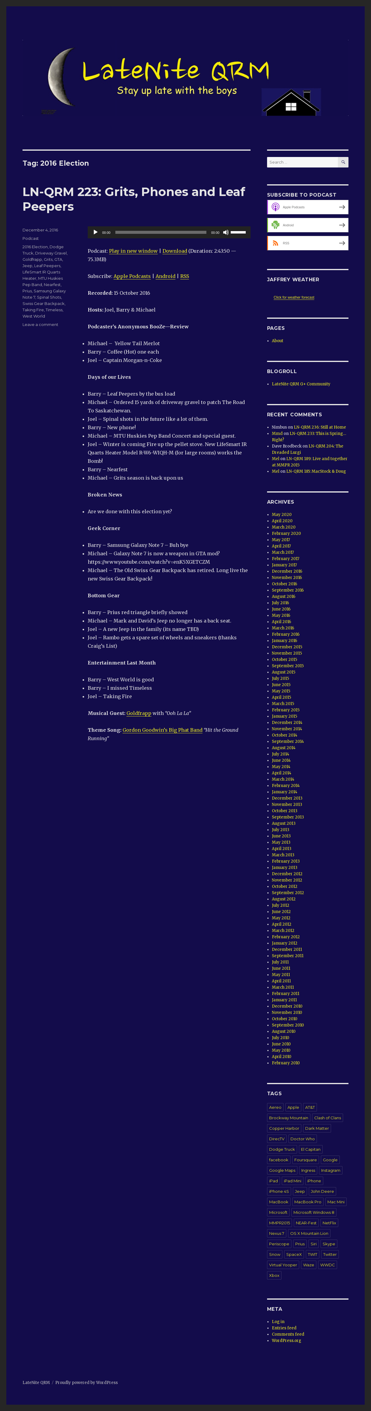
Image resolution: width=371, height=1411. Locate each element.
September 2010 (288, 1025)
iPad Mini (292, 1180)
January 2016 (284, 640)
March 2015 (283, 703)
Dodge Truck (282, 1149)
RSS (184, 276)
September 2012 (288, 892)
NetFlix (329, 1222)
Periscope (279, 1243)
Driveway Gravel (51, 253)
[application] (169, 232)
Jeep (27, 265)
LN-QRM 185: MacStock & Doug (316, 471)
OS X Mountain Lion (309, 1233)
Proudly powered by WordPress (86, 1382)
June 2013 (281, 836)
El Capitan (311, 1149)
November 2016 (287, 577)
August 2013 (284, 823)
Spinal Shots (49, 297)
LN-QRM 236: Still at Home (320, 427)
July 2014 (280, 754)
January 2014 (284, 791)
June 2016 (281, 609)
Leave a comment (40, 324)
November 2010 (287, 1012)
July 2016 (280, 602)
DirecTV (276, 1138)
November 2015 (287, 653)
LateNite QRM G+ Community (301, 384)
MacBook (278, 1201)
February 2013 (286, 861)
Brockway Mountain (288, 1117)
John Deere (322, 1191)
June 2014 (281, 760)
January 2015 (284, 716)
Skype (329, 1243)
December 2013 (287, 798)
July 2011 (280, 962)
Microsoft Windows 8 (313, 1212)
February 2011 (285, 993)
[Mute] (226, 232)
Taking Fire (33, 309)
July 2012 (280, 905)
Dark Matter (317, 1128)
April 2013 (281, 848)
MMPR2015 (279, 1222)
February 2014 (286, 785)
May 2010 (281, 1050)
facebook (278, 1159)
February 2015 (286, 710)
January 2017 (284, 565)
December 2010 (287, 1006)
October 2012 (284, 886)
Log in (278, 1321)
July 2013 (280, 829)
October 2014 (284, 735)
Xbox (274, 1275)
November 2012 (287, 880)
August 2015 (283, 672)
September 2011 (287, 955)
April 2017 (281, 546)
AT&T (310, 1107)
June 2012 (281, 911)
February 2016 (286, 634)
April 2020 (282, 520)
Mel (275, 458)
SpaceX (294, 1254)
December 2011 (287, 949)
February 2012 (286, 936)
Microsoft (278, 1212)
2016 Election (35, 246)
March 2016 (283, 628)
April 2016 (281, 621)
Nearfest (52, 284)
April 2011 (281, 981)
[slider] (160, 232)
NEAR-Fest (306, 1222)
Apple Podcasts (132, 276)
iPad (273, 1180)
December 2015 (287, 647)
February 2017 (285, 558)
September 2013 (288, 817)
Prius (27, 290)
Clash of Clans (327, 1117)
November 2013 (287, 804)
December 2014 (287, 722)
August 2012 (284, 899)
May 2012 (281, 918)
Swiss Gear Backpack (44, 303)
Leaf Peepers (47, 265)
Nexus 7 (276, 1233)
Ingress (308, 1170)
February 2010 (286, 1063)
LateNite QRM (36, 1382)
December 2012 (287, 873)
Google (330, 1159)
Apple (293, 1107)
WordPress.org (286, 1340)
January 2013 (284, 867)
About (277, 340)
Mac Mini (336, 1201)
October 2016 (284, 583)
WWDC (327, 1264)
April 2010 (281, 1056)
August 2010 (284, 1031)
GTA (58, 259)
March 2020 (284, 527)
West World (34, 316)
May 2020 (282, 514)
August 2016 (283, 596)
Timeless (54, 309)
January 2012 (284, 943)
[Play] (96, 232)
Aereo (275, 1107)
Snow (274, 1254)
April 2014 (281, 773)
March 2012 (283, 930)
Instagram (330, 1170)
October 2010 (284, 1018)
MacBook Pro (307, 1201)
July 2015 (280, 678)
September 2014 (288, 741)
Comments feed (288, 1334)
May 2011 (281, 974)
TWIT (312, 1254)
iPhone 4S (279, 1191)
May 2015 (281, 691)
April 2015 (281, 697)
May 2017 (281, 539)
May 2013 (281, 842)
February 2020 (286, 533)
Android (165, 276)
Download (175, 251)
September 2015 (288, 665)
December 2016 (287, 571)
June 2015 (281, 684)
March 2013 (283, 855)
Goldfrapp (138, 713)
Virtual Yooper (283, 1264)
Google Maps (282, 1170)
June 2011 (281, 968)
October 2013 (284, 810)
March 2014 (283, 779)
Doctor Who (302, 1138)
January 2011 (284, 999)
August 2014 (284, 747)
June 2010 (281, 1044)
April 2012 (281, 924)
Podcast (31, 238)
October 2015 (284, 659)
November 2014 (287, 728)
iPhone (314, 1180)
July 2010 (280, 1037)
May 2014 (281, 766)
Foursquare (305, 1159)
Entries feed (284, 1328)
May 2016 (281, 615)
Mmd (277, 433)
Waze (308, 1264)
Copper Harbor (284, 1128)
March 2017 (283, 552)
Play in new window (133, 251)
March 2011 (283, 987)
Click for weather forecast (294, 297)
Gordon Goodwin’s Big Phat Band (162, 730)
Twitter (330, 1254)
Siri (314, 1243)
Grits (48, 259)
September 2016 (288, 590)
